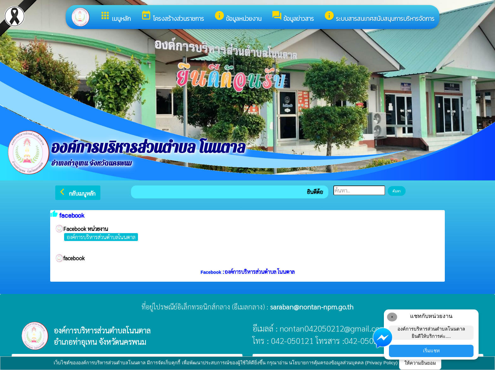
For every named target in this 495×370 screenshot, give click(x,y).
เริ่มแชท (431, 350)
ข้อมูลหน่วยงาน (237, 16)
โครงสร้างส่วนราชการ (172, 16)
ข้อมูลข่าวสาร (292, 16)
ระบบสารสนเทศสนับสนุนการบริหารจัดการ (379, 16)
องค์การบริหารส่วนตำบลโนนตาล (101, 236)
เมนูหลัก (115, 16)
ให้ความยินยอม (420, 363)
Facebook (211, 272)
